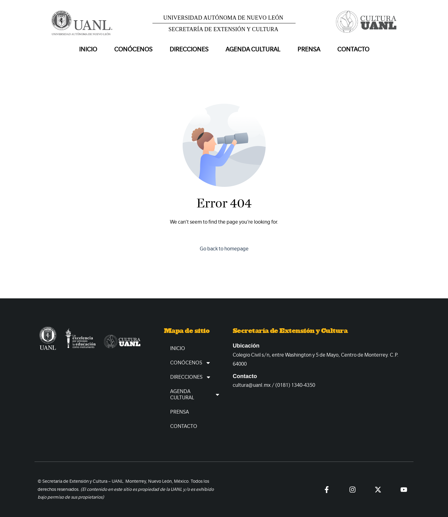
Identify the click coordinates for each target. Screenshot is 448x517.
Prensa (308, 49)
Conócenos (190, 363)
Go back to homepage (224, 249)
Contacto (353, 49)
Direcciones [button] (189, 49)
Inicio (88, 49)
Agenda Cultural (195, 394)
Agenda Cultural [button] (253, 49)
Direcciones (190, 377)
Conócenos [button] (133, 49)
